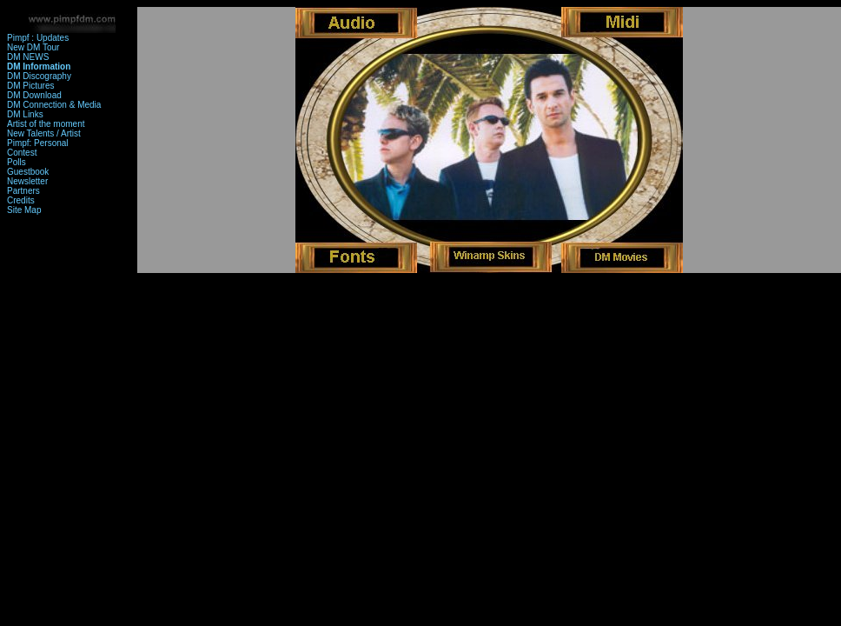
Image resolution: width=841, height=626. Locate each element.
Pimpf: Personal (38, 143)
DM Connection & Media (54, 105)
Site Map (24, 210)
